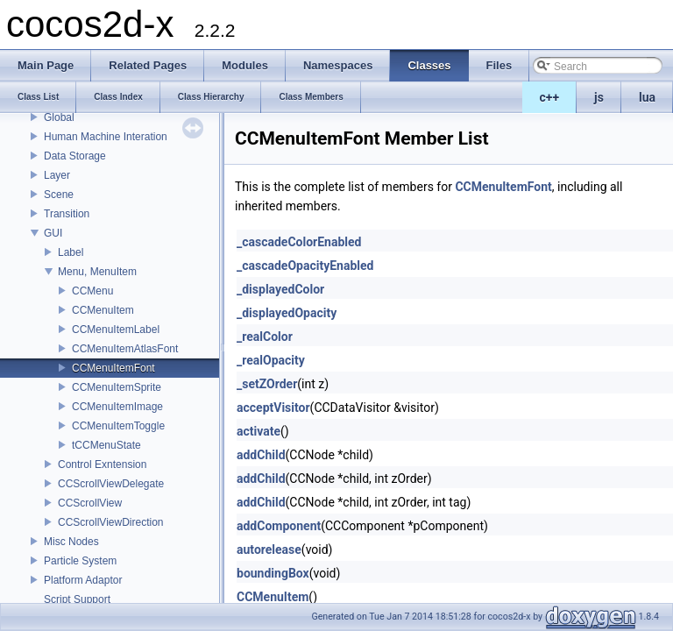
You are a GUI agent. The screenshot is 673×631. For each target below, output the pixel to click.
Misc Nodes (71, 541)
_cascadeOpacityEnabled (305, 266)
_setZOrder (267, 384)
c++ (550, 97)
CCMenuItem (103, 310)
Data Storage (75, 156)
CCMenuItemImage (117, 407)
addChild (261, 455)
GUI (53, 233)
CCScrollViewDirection (110, 522)
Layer (57, 175)
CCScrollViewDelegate (111, 484)
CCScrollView (90, 503)
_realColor (265, 337)
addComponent (279, 526)
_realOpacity (271, 360)
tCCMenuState (106, 445)
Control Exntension (102, 464)
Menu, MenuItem (97, 272)
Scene (59, 194)
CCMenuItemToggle (118, 426)
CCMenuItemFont (113, 368)
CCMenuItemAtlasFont (125, 349)
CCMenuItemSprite (116, 387)
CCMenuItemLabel (115, 329)
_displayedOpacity (286, 313)
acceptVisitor (273, 408)
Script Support (77, 599)
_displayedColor (280, 289)
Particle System (80, 561)
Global (59, 117)
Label (70, 252)
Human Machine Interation (105, 137)
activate (258, 431)
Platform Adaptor (83, 580)
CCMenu (92, 291)
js (599, 97)
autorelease (269, 549)
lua (647, 97)
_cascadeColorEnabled (299, 242)
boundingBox (273, 573)
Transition (66, 214)
